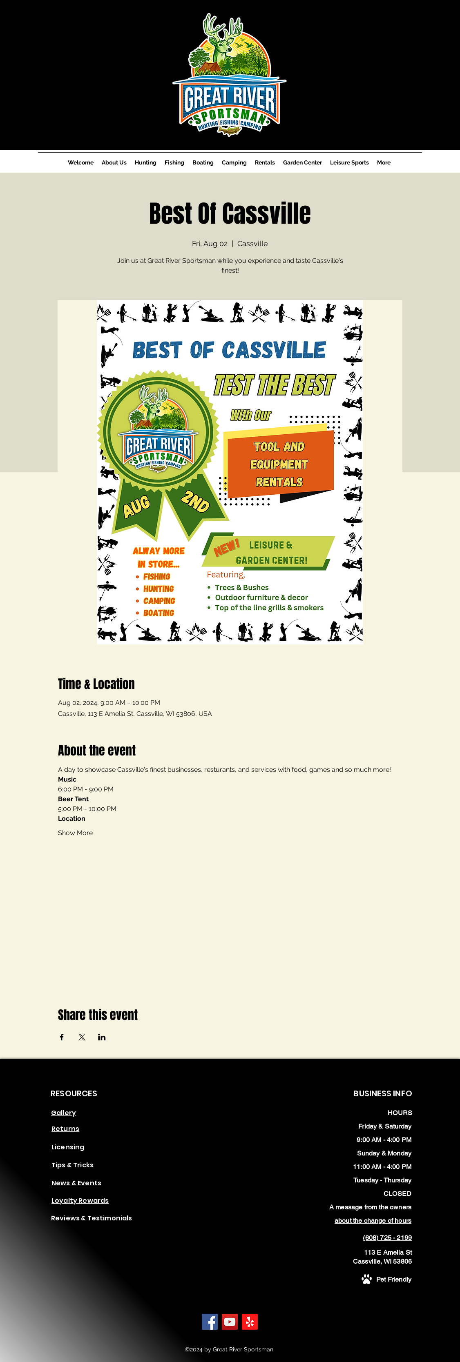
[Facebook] (210, 1322)
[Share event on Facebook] (62, 1037)
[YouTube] (230, 1322)
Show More (75, 833)
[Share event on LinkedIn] (102, 1037)
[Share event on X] (82, 1037)
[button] (65, 1128)
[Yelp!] (250, 1322)
